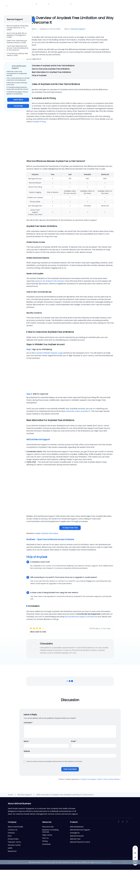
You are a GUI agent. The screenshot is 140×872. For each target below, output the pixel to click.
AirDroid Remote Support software (79, 616)
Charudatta (46, 643)
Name (26, 741)
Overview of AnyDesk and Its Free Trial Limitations (53, 65)
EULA (9, 836)
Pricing (56, 5)
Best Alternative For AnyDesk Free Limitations (51, 72)
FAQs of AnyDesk (39, 75)
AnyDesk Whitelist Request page (49, 353)
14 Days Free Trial (70, 527)
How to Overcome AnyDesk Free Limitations (51, 69)
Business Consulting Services (50, 831)
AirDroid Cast (75, 839)
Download (92, 5)
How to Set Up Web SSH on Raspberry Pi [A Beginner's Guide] (17, 35)
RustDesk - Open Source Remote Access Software (50, 539)
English (125, 862)
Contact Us (119, 2)
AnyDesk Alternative (49, 533)
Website (27, 751)
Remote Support (78, 29)
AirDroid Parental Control (80, 842)
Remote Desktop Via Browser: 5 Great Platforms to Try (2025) (18, 28)
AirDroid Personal (76, 836)
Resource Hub (48, 827)
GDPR (10, 848)
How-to (45, 838)
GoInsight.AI (74, 833)
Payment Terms (14, 842)
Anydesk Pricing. (39, 121)
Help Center (47, 835)
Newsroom (12, 851)
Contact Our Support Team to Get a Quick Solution (100, 779)
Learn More (18, 99)
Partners (80, 5)
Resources (68, 5)
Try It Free (18, 106)
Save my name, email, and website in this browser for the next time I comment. (54, 761)
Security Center (14, 845)
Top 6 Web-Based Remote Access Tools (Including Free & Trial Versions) (17, 48)
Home (10, 794)
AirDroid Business (76, 827)
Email (73, 741)
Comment (28, 723)
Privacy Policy (13, 839)
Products (34, 5)
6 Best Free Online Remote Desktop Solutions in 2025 (17, 41)
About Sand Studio (15, 827)
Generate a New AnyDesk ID (78, 411)
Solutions (46, 5)
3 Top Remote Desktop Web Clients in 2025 (17, 54)
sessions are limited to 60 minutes (49, 281)
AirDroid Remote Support (38, 439)
